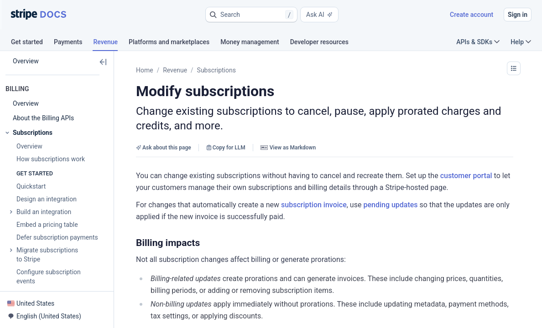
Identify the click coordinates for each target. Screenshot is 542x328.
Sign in (517, 14)
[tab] (32, 43)
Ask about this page (163, 147)
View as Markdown (288, 147)
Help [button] (521, 42)
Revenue (175, 70)
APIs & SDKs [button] (478, 42)
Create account (471, 14)
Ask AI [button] (319, 14)
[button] (251, 14)
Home (144, 70)
